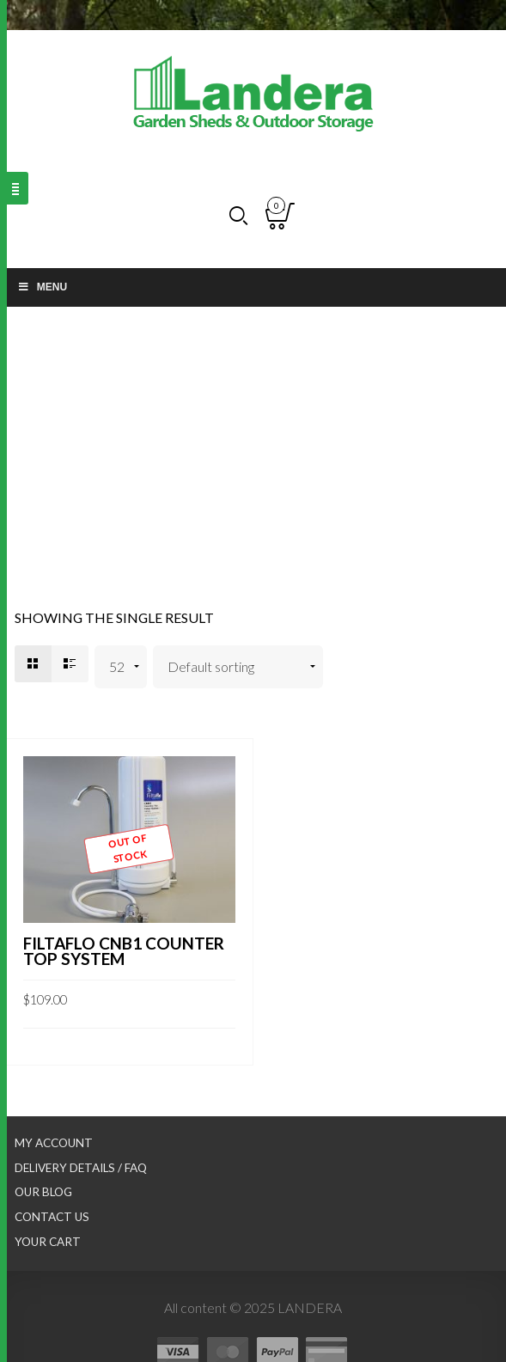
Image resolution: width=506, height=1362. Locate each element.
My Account (54, 1143)
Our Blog (43, 1192)
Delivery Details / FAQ (81, 1168)
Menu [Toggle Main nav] (42, 287)
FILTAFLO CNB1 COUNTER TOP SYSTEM (123, 950)
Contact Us (52, 1217)
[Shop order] (238, 667)
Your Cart (48, 1242)
